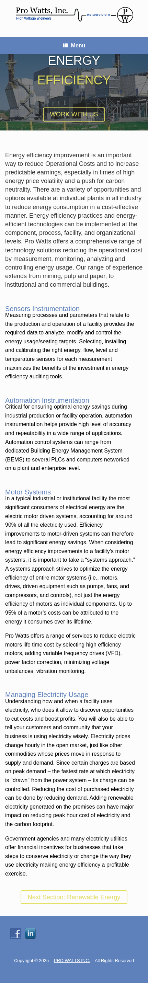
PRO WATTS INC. (72, 960)
